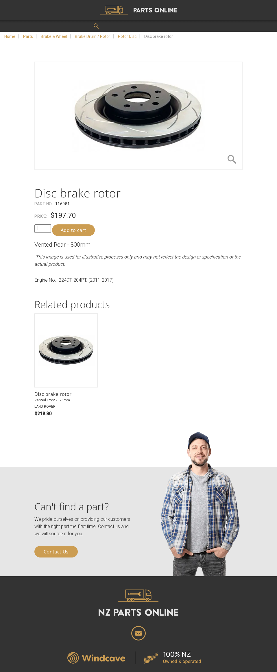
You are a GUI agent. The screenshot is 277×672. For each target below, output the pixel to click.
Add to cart (73, 230)
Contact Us (56, 552)
